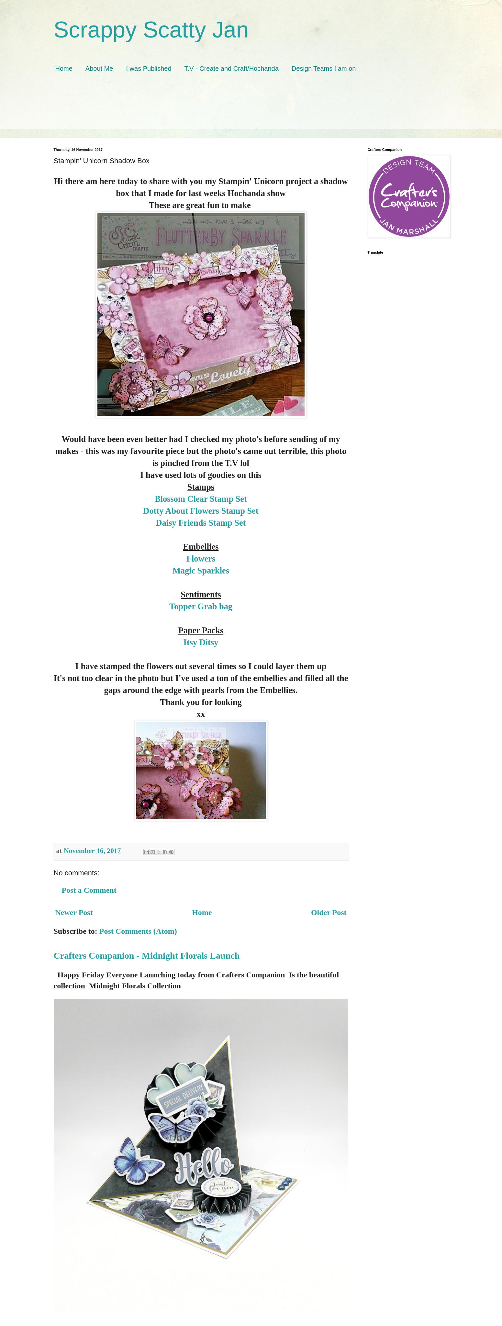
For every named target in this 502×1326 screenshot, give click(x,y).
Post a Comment (89, 890)
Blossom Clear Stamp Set (201, 499)
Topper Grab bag (200, 606)
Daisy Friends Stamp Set (201, 523)
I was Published (148, 68)
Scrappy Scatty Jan (151, 29)
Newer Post (74, 912)
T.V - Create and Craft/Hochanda (231, 68)
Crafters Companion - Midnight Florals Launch (147, 956)
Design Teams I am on (324, 68)
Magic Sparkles (201, 570)
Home (64, 68)
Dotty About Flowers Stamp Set (200, 511)
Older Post (329, 912)
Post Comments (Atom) (138, 931)
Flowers (200, 558)
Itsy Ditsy (201, 642)
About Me (99, 68)
